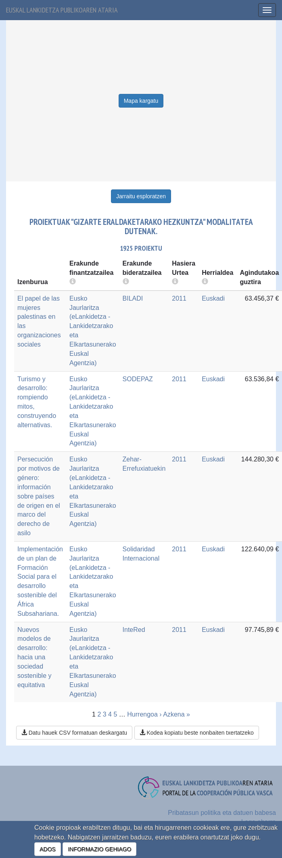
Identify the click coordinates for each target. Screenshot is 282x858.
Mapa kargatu (141, 101)
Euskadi (213, 298)
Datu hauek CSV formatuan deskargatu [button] (74, 732)
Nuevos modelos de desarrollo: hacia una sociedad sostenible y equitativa (34, 657)
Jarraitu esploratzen (141, 196)
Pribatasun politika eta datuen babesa (222, 812)
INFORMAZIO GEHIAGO (99, 849)
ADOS (48, 849)
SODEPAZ (138, 379)
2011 (179, 298)
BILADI (133, 298)
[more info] (175, 281)
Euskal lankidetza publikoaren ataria (62, 10)
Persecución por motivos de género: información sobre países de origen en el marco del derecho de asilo (38, 496)
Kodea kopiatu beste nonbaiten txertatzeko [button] (197, 732)
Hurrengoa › (144, 714)
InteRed (134, 629)
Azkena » (176, 714)
